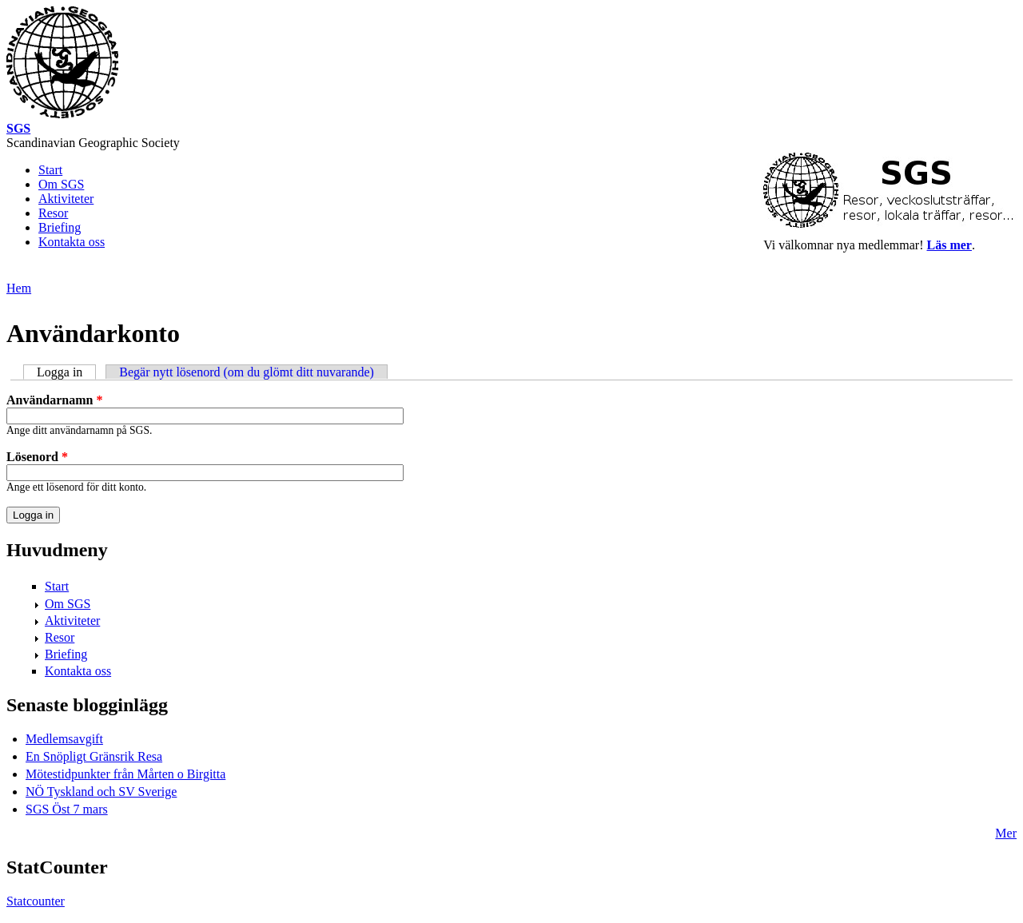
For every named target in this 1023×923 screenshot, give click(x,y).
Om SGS (61, 184)
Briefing (59, 227)
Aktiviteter (66, 198)
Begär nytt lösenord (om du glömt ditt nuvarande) (246, 372)
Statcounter (35, 901)
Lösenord (37, 456)
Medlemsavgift (64, 739)
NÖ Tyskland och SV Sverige (101, 791)
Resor (53, 213)
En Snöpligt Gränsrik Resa (94, 756)
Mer (1006, 833)
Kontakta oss (71, 242)
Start (50, 170)
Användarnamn (54, 400)
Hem (18, 288)
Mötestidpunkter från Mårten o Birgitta (125, 774)
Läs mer (949, 245)
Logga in (66, 372)
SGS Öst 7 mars (67, 809)
